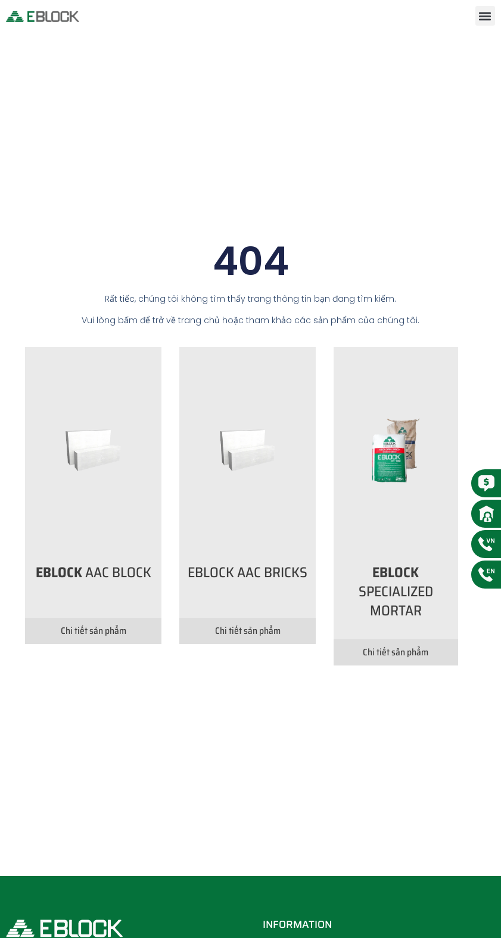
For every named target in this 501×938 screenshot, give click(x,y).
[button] (485, 16)
